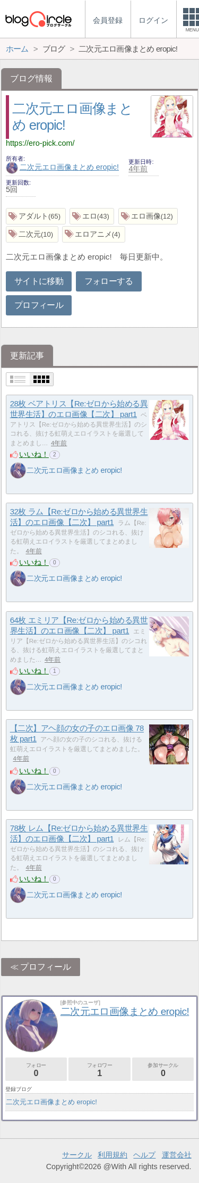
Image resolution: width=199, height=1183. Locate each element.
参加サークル (163, 1070)
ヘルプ (144, 1155)
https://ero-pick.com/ (40, 143)
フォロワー (99, 1070)
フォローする (108, 281)
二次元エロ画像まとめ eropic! (62, 167)
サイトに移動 (38, 281)
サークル (77, 1155)
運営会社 (177, 1155)
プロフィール (38, 305)
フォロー (36, 1070)
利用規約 (112, 1155)
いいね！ (34, 454)
